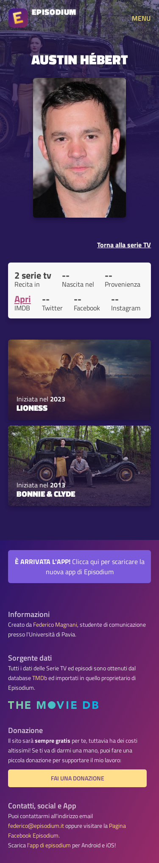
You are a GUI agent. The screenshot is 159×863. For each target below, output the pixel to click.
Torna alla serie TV (124, 245)
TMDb (39, 678)
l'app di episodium (49, 845)
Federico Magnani (55, 624)
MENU (141, 18)
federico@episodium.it (36, 825)
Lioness (32, 408)
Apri (22, 299)
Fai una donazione (77, 778)
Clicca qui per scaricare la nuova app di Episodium (80, 566)
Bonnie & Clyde (46, 494)
